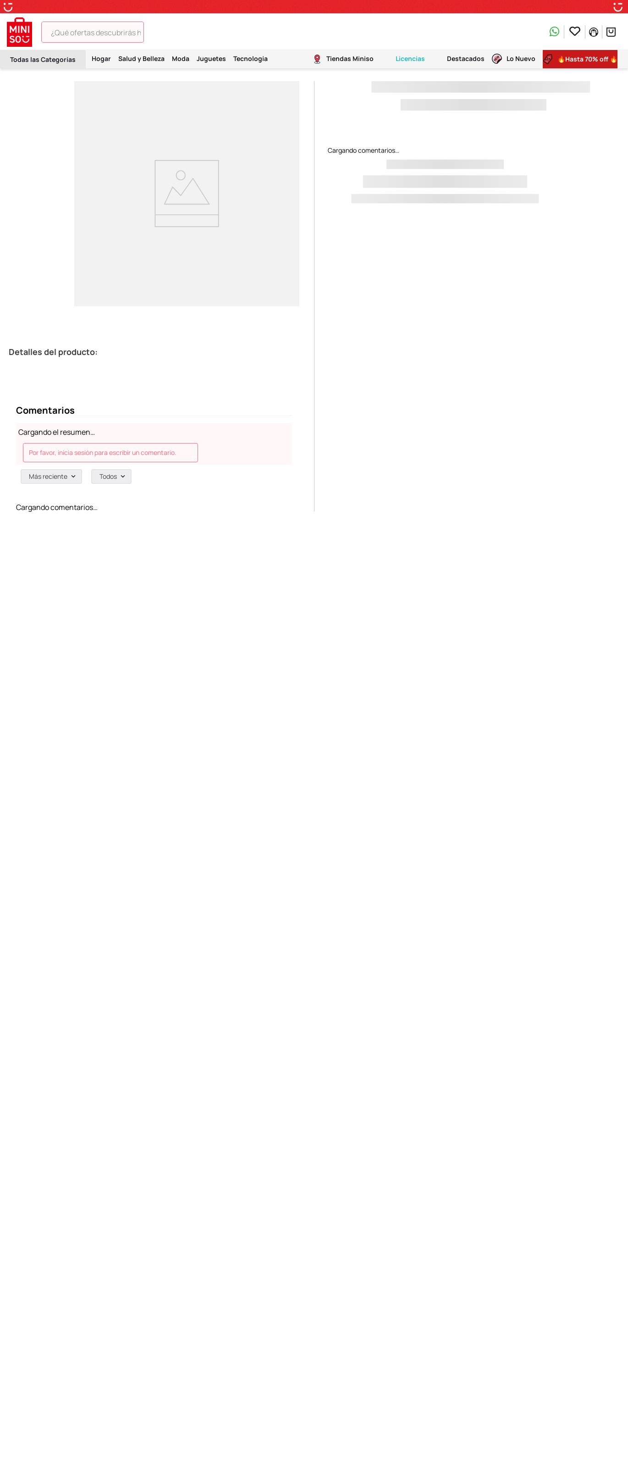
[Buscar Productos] (157, 32)
